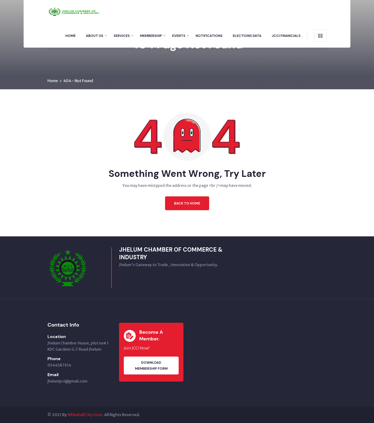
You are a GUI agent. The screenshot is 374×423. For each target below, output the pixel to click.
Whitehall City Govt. (86, 414)
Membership (151, 36)
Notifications (209, 36)
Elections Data (247, 36)
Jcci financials (286, 36)
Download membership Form (151, 365)
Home (70, 36)
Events (178, 36)
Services (122, 36)
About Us (94, 36)
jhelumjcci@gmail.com (67, 381)
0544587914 (59, 365)
